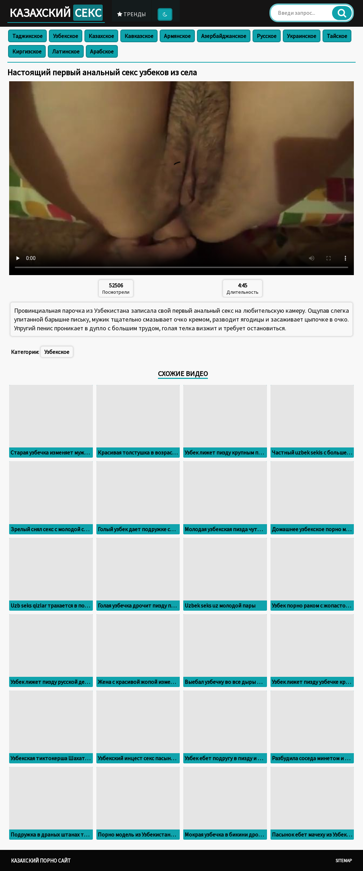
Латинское (65, 51)
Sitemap (344, 861)
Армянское (177, 35)
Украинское (301, 35)
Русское (266, 35)
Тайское (337, 35)
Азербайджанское (223, 35)
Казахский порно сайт (41, 860)
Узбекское (65, 35)
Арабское (102, 51)
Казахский (56, 13)
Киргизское (27, 51)
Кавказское (139, 35)
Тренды (133, 13)
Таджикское (27, 35)
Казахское (101, 35)
